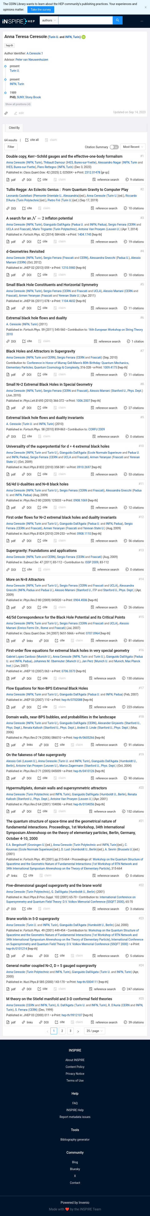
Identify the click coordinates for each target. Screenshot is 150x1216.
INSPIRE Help (75, 1110)
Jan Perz (87, 661)
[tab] (15, 127)
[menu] (137, 21)
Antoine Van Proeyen (91, 229)
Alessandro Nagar (109, 162)
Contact (75, 1182)
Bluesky (75, 1169)
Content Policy (75, 1067)
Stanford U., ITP (87, 590)
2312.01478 (92, 172)
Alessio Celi (13, 761)
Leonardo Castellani (19, 195)
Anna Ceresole (15, 162)
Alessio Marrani (113, 291)
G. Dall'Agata (59, 891)
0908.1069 (80, 500)
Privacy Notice (75, 1073)
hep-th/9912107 (72, 1015)
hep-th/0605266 (84, 737)
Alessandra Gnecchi (103, 257)
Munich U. (43, 656)
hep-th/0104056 (84, 804)
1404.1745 (84, 234)
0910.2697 (84, 467)
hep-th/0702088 (72, 699)
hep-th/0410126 (84, 771)
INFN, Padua (98, 224)
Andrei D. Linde (86, 727)
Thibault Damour (54, 162)
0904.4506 (80, 600)
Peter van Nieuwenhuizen (32, 59)
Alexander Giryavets (111, 723)
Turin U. (54, 37)
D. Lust (65, 849)
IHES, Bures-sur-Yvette (81, 162)
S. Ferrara (21, 1009)
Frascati (25, 229)
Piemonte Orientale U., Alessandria (56, 195)
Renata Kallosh (32, 727)
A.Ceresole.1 (35, 53)
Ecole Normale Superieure (105, 452)
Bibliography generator (75, 1139)
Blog (75, 1162)
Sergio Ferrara (117, 224)
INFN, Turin (72, 37)
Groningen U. (36, 844)
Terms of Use (75, 1080)
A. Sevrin (110, 849)
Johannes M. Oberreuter (49, 661)
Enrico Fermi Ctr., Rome (33, 628)
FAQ (74, 1103)
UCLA (10, 229)
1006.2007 (83, 400)
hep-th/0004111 (87, 982)
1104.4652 (69, 301)
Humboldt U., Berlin (113, 794)
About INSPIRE (75, 1060)
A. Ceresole (13, 324)
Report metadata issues (75, 1117)
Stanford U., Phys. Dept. (127, 390)
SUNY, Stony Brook (29, 97)
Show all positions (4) (18, 104)
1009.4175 (110, 367)
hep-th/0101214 (16, 948)
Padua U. (78, 224)
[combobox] (85, 20)
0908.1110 (84, 533)
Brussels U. (125, 849)
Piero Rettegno (47, 167)
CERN (132, 224)
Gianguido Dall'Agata (56, 224)
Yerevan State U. (69, 295)
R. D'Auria (114, 1005)
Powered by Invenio (75, 1203)
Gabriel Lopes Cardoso (21, 656)
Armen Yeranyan (29, 295)
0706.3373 (69, 671)
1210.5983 (69, 267)
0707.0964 (93, 633)
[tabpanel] (75, 584)
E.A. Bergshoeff (16, 844)
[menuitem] (141, 21)
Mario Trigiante (42, 229)
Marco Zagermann (71, 765)
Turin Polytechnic (28, 200)
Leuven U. (113, 229)
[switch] (114, 147)
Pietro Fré (54, 200)
